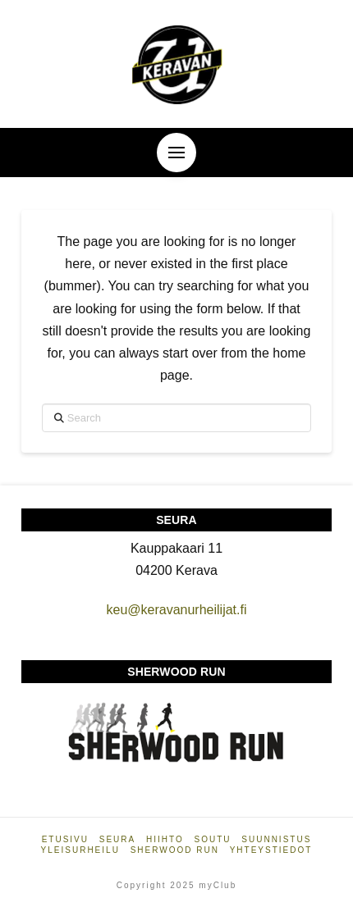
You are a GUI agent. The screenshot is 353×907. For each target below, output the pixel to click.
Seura (117, 839)
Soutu (213, 839)
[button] (176, 152)
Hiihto (165, 839)
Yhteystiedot (271, 850)
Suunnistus (276, 839)
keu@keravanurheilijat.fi (176, 610)
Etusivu (65, 839)
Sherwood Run (175, 850)
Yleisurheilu (80, 850)
